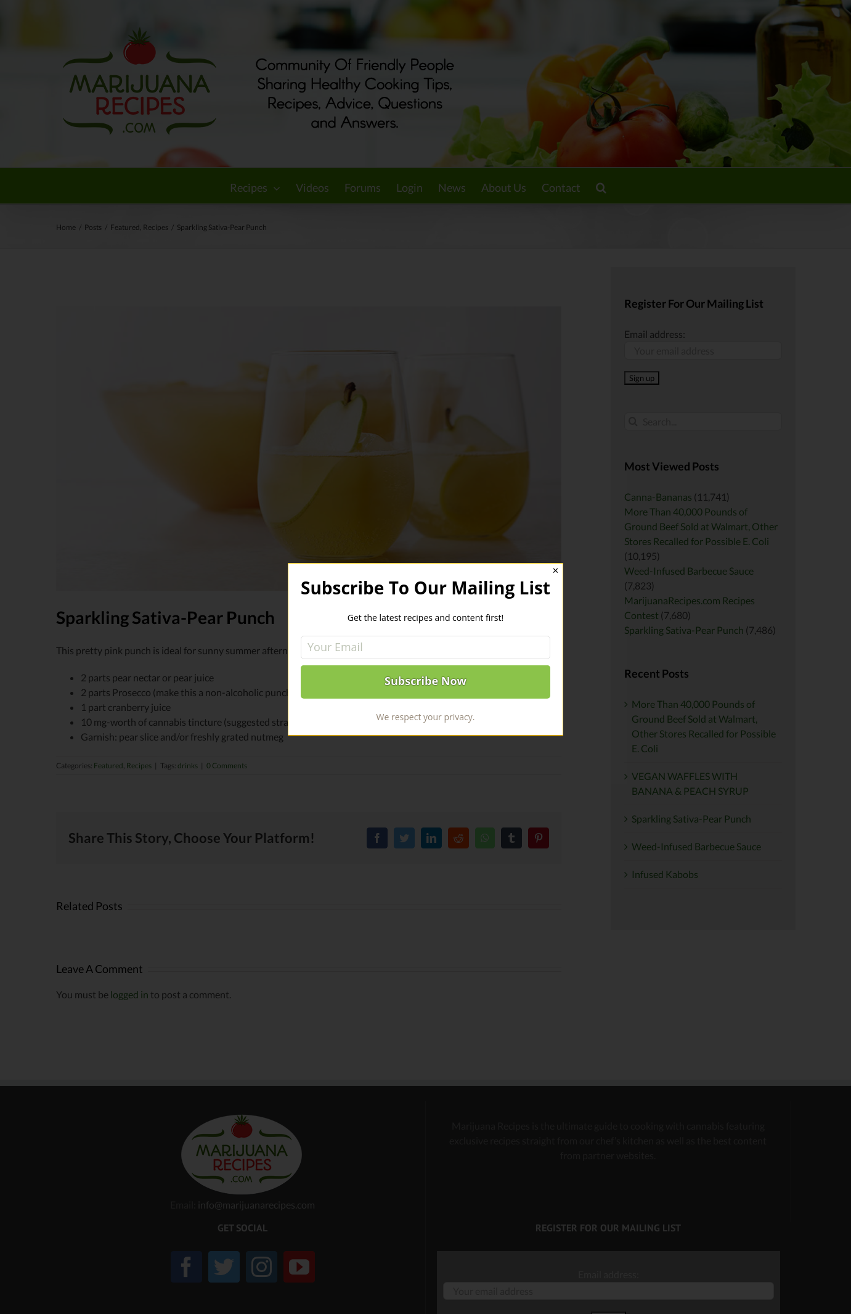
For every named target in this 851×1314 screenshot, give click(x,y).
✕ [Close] (555, 570)
